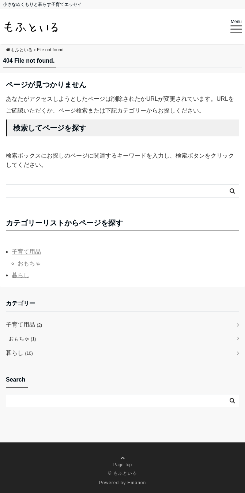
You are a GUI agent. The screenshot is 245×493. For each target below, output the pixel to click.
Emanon (137, 482)
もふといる (125, 473)
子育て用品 (26, 252)
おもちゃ (29, 263)
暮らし (20, 275)
